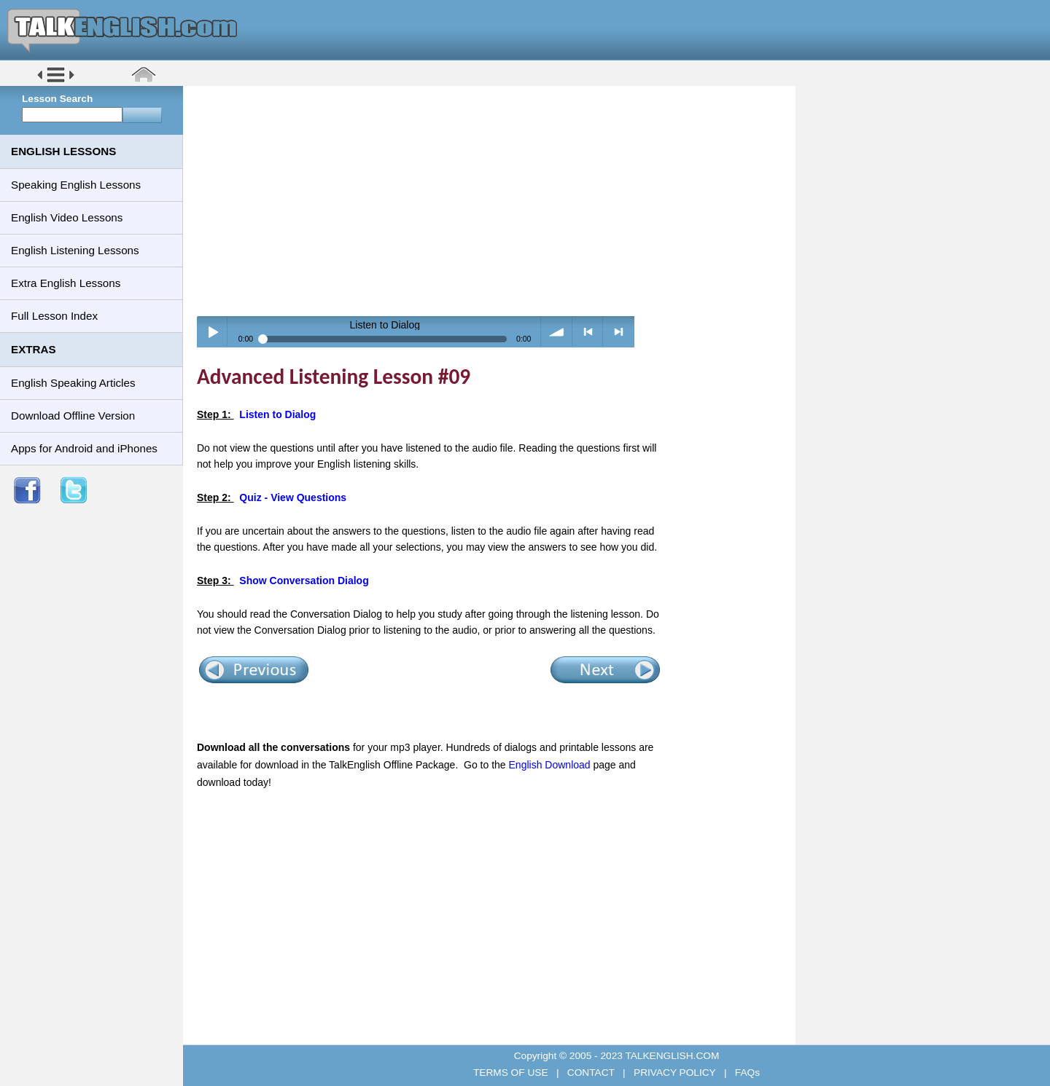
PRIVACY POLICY (674, 1072)
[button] (55, 81)
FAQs (746, 1072)
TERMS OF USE (512, 1072)
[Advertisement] (494, 200)
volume (556, 332)
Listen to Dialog (277, 414)
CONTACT (590, 1072)
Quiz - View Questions (292, 497)
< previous (588, 332)
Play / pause (212, 332)
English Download (550, 765)
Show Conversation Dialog (303, 580)
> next (618, 332)
